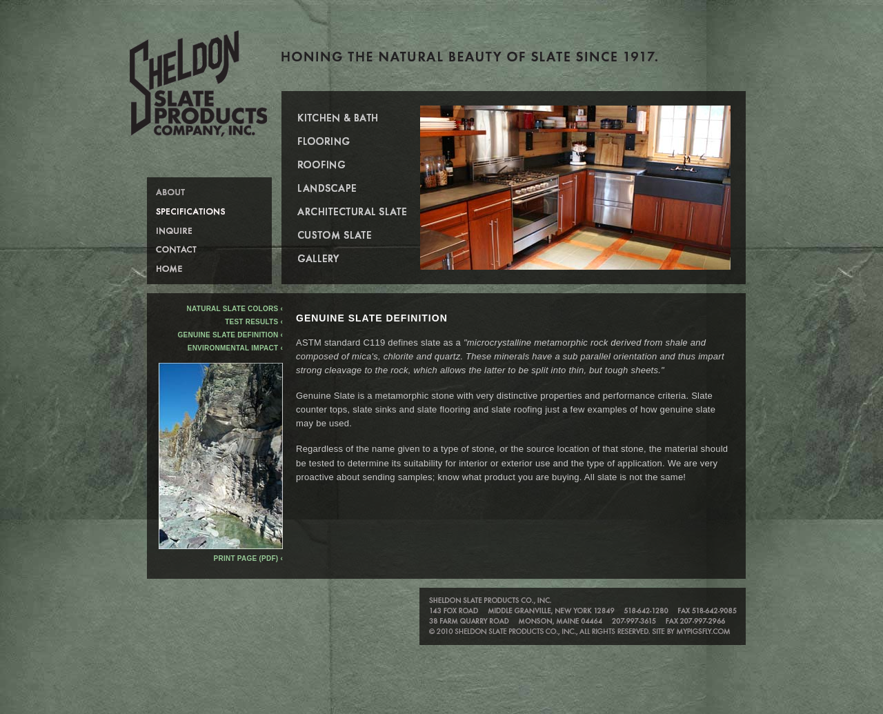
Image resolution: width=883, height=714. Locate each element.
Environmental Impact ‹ (235, 348)
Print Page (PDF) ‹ (248, 558)
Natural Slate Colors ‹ (235, 309)
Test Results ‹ (254, 322)
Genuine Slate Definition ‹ (230, 335)
